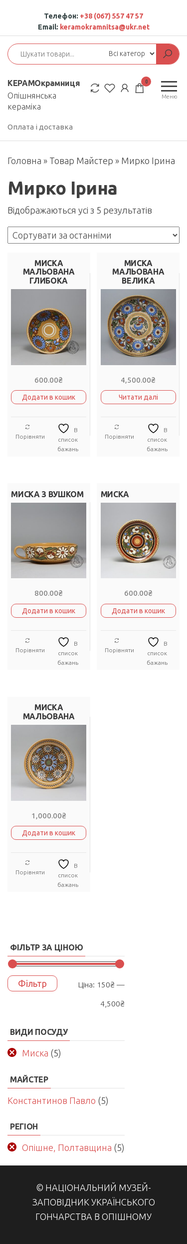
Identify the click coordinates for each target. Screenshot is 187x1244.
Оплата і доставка (40, 127)
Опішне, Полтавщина (67, 1147)
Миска (35, 1053)
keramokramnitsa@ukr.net (105, 27)
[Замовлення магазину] (93, 235)
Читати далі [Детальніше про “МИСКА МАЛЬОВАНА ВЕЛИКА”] (138, 397)
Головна (24, 161)
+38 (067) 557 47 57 (111, 16)
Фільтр (32, 983)
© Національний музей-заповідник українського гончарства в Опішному (93, 1201)
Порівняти (30, 432)
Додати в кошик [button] (48, 397)
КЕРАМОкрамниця (43, 83)
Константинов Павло (51, 1100)
